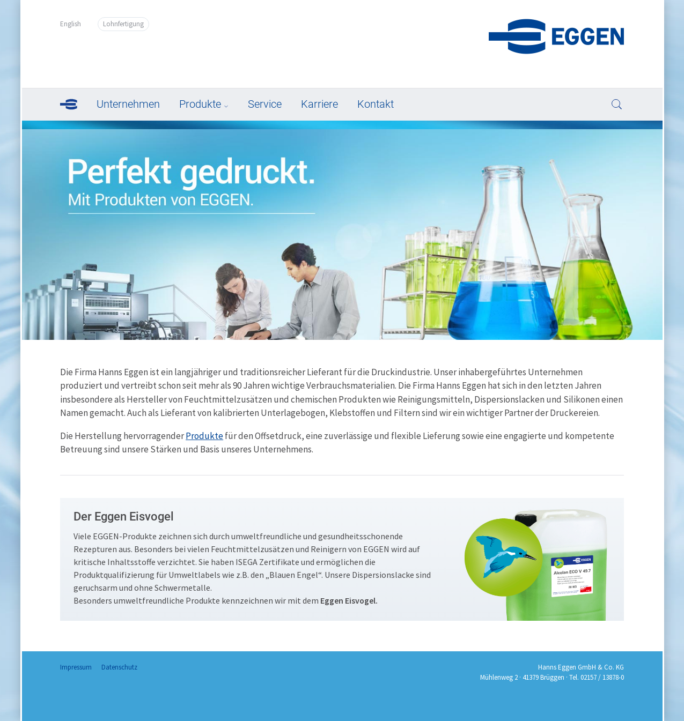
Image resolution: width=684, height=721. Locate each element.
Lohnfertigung (123, 23)
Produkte (200, 104)
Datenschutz (119, 667)
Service (265, 104)
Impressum (76, 667)
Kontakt (375, 104)
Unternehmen (128, 104)
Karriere (319, 104)
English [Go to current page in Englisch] (70, 23)
